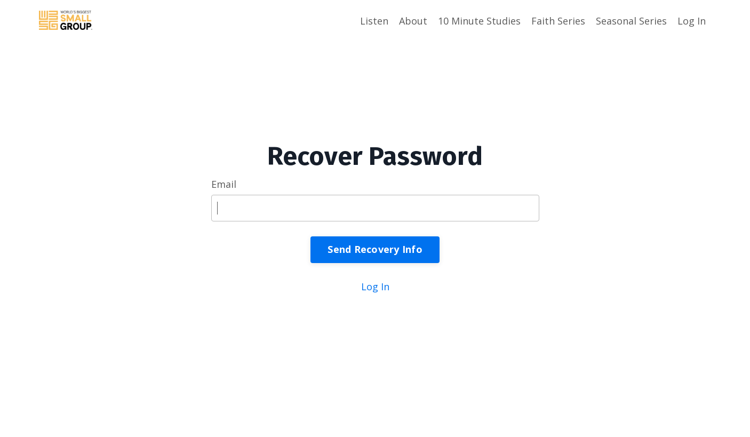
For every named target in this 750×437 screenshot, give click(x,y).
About (413, 20)
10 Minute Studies (479, 20)
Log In (691, 20)
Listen (374, 20)
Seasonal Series (631, 20)
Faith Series (558, 20)
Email (223, 184)
